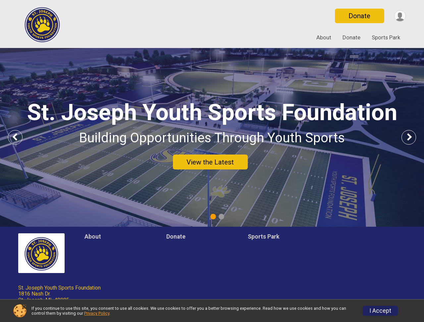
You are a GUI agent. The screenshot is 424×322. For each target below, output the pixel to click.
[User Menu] (400, 16)
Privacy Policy (96, 313)
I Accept (380, 310)
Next (414, 137)
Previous (20, 137)
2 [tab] (221, 216)
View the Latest (210, 162)
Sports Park (386, 37)
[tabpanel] (212, 137)
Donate (359, 16)
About (323, 37)
